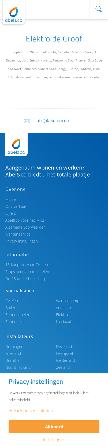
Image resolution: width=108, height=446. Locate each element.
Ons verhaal (15, 206)
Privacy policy (22, 410)
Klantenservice (18, 234)
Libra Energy (30, 60)
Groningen (14, 346)
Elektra (62, 314)
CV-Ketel (12, 300)
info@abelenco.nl (53, 120)
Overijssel (64, 353)
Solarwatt (14, 69)
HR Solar (86, 52)
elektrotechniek (36, 77)
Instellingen (54, 439)
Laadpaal (63, 321)
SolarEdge (95, 60)
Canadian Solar (68, 52)
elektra (20, 77)
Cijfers (10, 213)
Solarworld (30, 69)
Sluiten (46, 410)
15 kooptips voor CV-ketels (28, 264)
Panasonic (60, 60)
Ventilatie (64, 307)
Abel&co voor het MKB (24, 220)
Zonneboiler (15, 321)
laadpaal (55, 77)
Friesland (13, 353)
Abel (97, 77)
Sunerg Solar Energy (52, 69)
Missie (10, 199)
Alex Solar (49, 52)
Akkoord (54, 427)
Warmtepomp (67, 300)
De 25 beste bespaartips (26, 278)
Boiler (10, 307)
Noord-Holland (18, 367)
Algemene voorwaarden (25, 227)
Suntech (85, 69)
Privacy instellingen (21, 241)
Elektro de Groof (54, 38)
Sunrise (73, 69)
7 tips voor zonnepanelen (27, 271)
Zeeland (63, 367)
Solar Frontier (77, 60)
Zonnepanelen (17, 314)
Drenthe (12, 360)
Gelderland (65, 360)
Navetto (45, 60)
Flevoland (64, 346)
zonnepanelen (72, 77)
